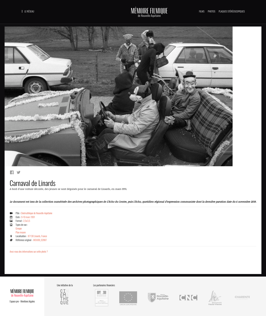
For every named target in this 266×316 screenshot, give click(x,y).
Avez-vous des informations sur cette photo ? (29, 251)
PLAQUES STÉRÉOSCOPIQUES (232, 11)
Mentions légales (28, 301)
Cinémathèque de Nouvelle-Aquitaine (36, 213)
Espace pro (14, 301)
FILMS (201, 11)
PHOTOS (211, 11)
